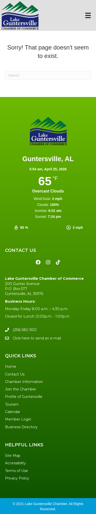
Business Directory (21, 427)
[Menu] (88, 15)
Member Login (18, 419)
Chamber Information (24, 381)
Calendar (12, 412)
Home (10, 366)
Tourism (12, 404)
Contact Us (14, 374)
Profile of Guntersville (23, 396)
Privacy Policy (17, 478)
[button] (38, 262)
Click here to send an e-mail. (37, 338)
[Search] (48, 75)
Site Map (12, 455)
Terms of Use (16, 470)
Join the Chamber (20, 389)
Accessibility (15, 463)
